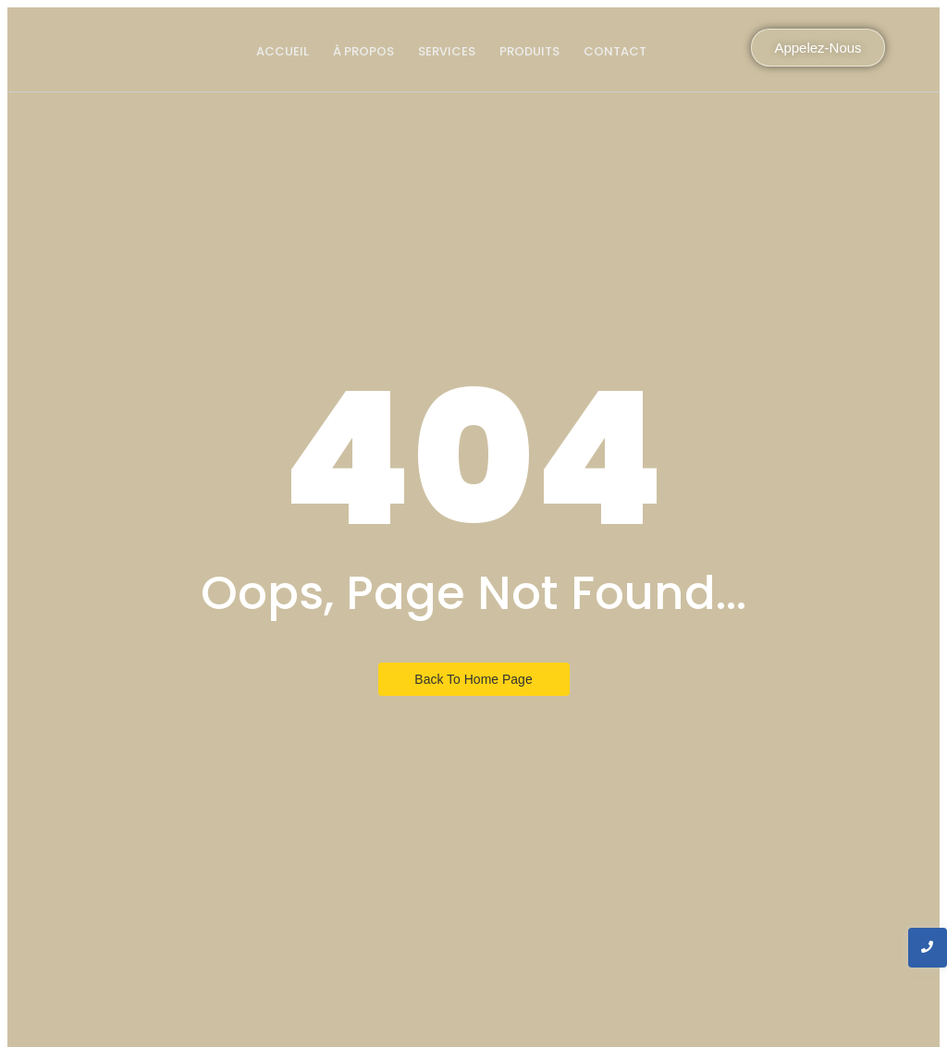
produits (529, 51)
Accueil (282, 51)
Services (446, 51)
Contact (615, 51)
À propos (363, 51)
